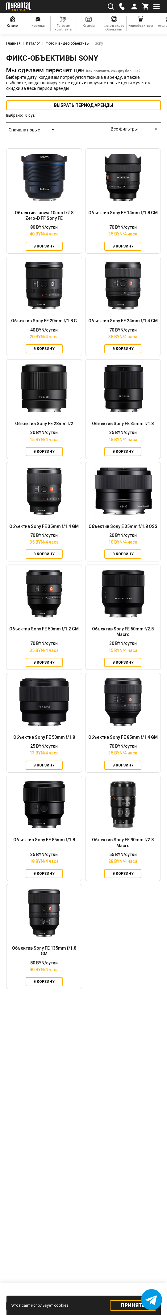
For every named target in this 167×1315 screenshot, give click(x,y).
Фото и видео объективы (67, 43)
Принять (133, 1305)
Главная (13, 43)
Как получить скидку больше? (113, 71)
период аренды (83, 105)
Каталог (33, 43)
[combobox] (31, 133)
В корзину (44, 246)
